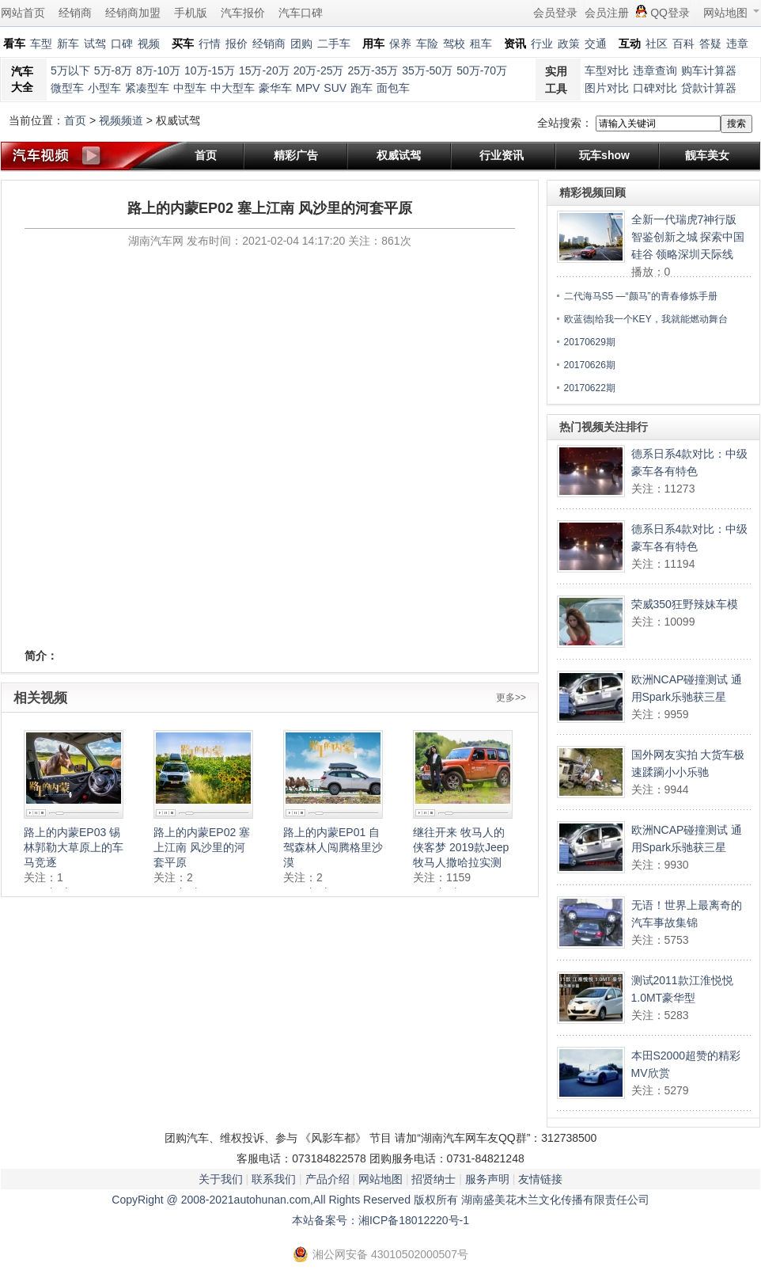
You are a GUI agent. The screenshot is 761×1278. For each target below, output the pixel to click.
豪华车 (275, 88)
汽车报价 (243, 12)
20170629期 (589, 342)
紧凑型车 (147, 88)
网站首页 (23, 12)
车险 (427, 43)
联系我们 (274, 1179)
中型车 (189, 88)
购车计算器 (708, 70)
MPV (308, 88)
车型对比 (607, 70)
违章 (737, 43)
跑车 (361, 88)
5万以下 (70, 70)
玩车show (604, 155)
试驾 (95, 43)
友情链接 (540, 1179)
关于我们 (221, 1179)
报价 (236, 43)
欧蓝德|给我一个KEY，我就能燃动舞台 (646, 319)
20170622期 (589, 388)
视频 (149, 43)
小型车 (104, 88)
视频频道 (121, 120)
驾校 (454, 43)
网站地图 (731, 12)
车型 (41, 43)
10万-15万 (209, 70)
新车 (68, 43)
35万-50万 (427, 70)
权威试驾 (399, 155)
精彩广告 (296, 155)
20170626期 (589, 365)
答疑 (710, 43)
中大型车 (232, 88)
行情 (210, 43)
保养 (400, 43)
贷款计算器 (708, 88)
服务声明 (487, 1179)
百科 (683, 43)
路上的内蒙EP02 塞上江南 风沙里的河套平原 (201, 847)
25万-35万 (373, 70)
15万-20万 (264, 70)
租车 (481, 43)
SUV (335, 88)
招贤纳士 (433, 1179)
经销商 (75, 12)
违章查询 (655, 70)
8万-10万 (158, 70)
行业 (542, 43)
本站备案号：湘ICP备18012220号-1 (380, 1220)
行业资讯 (501, 155)
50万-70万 (481, 70)
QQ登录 (670, 12)
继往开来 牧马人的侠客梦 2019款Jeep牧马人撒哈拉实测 (461, 847)
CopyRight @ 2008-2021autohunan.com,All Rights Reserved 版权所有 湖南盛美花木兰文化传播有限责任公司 (380, 1199)
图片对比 (607, 88)
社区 (657, 43)
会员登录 (555, 12)
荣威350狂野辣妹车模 (684, 604)
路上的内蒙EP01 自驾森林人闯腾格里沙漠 (333, 847)
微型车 (67, 88)
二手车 (333, 43)
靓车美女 (707, 155)
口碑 (122, 43)
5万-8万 (113, 70)
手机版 (190, 12)
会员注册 (607, 12)
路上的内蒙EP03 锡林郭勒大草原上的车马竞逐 (73, 847)
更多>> (511, 697)
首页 (75, 120)
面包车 (393, 88)
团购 (301, 43)
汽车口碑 (300, 12)
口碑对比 (655, 88)
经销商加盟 (133, 12)
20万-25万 (318, 70)
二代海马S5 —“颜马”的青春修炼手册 (640, 296)
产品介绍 (327, 1179)
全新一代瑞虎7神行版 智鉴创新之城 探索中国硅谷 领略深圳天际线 (688, 237)
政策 (569, 43)
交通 (596, 43)
